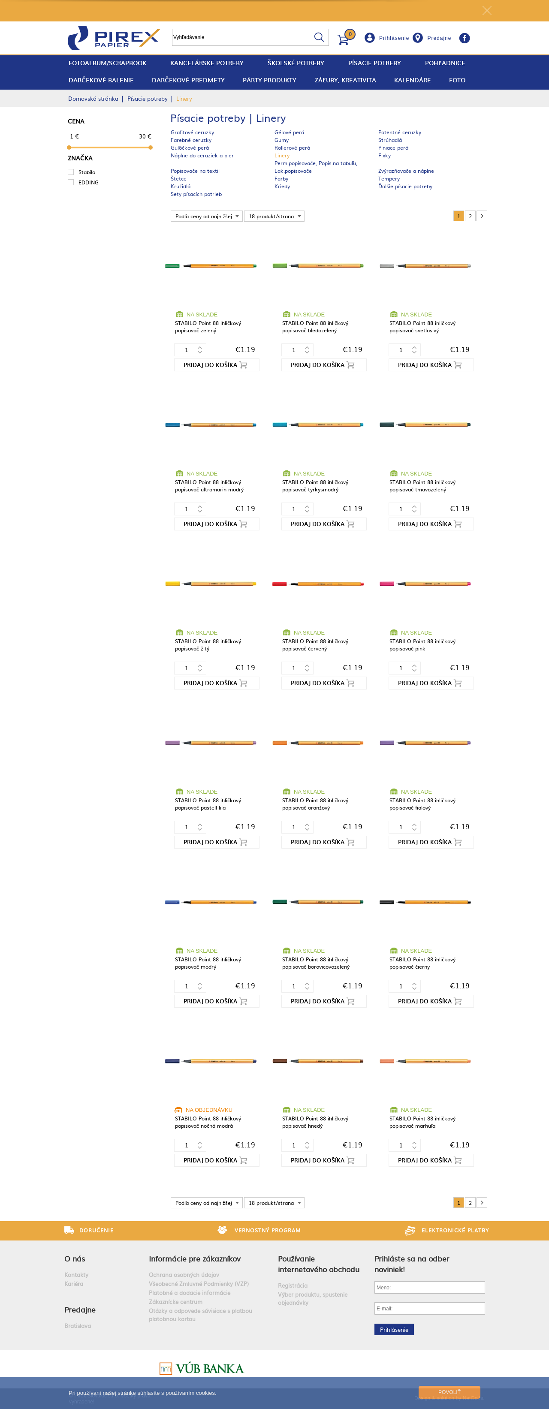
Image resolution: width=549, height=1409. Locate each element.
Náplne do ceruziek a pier (202, 155)
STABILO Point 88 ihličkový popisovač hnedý (315, 1121)
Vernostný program (268, 1230)
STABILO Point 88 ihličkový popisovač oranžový (315, 803)
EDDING (88, 182)
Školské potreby (296, 62)
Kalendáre (412, 79)
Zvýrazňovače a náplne (406, 171)
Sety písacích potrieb (196, 194)
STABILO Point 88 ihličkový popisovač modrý (208, 962)
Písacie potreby (374, 62)
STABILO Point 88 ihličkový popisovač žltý (208, 644)
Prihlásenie (394, 38)
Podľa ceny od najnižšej (203, 216)
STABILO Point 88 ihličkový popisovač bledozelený (315, 326)
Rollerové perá (292, 147)
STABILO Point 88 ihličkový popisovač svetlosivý (422, 326)
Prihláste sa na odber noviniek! (411, 1263)
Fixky (384, 155)
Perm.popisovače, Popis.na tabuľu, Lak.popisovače (315, 167)
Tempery (389, 178)
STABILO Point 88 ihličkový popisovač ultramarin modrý (209, 485)
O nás (74, 1258)
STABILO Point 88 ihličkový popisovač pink (422, 644)
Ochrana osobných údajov (184, 1275)
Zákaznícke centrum (175, 1302)
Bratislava (77, 1326)
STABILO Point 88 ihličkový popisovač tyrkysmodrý (315, 485)
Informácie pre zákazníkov (195, 1258)
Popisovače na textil (195, 171)
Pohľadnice (445, 62)
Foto (457, 79)
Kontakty (76, 1275)
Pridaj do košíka (210, 365)
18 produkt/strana (271, 216)
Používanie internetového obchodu (318, 1263)
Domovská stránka (93, 98)
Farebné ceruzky (191, 140)
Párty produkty (269, 79)
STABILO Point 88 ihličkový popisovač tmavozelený (422, 485)
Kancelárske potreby (207, 62)
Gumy (281, 140)
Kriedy (282, 186)
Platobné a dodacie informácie (189, 1293)
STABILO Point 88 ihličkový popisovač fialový (422, 803)
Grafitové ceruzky (192, 132)
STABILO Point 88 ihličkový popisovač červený (315, 644)
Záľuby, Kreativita (345, 79)
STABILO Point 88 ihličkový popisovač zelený (208, 326)
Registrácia (293, 1285)
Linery (282, 155)
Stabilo (86, 172)
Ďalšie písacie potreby (405, 186)
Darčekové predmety (188, 79)
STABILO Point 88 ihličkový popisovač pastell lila (208, 803)
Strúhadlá (390, 140)
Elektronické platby (455, 1230)
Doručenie (96, 1230)
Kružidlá (180, 186)
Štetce (179, 178)
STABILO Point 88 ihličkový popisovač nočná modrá (208, 1121)
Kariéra (73, 1284)
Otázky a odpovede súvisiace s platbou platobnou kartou (200, 1315)
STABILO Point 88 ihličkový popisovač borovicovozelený (316, 962)
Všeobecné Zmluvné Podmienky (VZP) (199, 1284)
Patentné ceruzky (399, 132)
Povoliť (449, 1392)
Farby (281, 178)
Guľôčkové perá (190, 147)
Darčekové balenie (101, 79)
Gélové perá (289, 132)
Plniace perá (393, 147)
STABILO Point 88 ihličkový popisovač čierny (422, 962)
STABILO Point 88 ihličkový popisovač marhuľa (422, 1121)
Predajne (439, 38)
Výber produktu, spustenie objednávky (312, 1298)
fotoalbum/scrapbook (107, 62)
